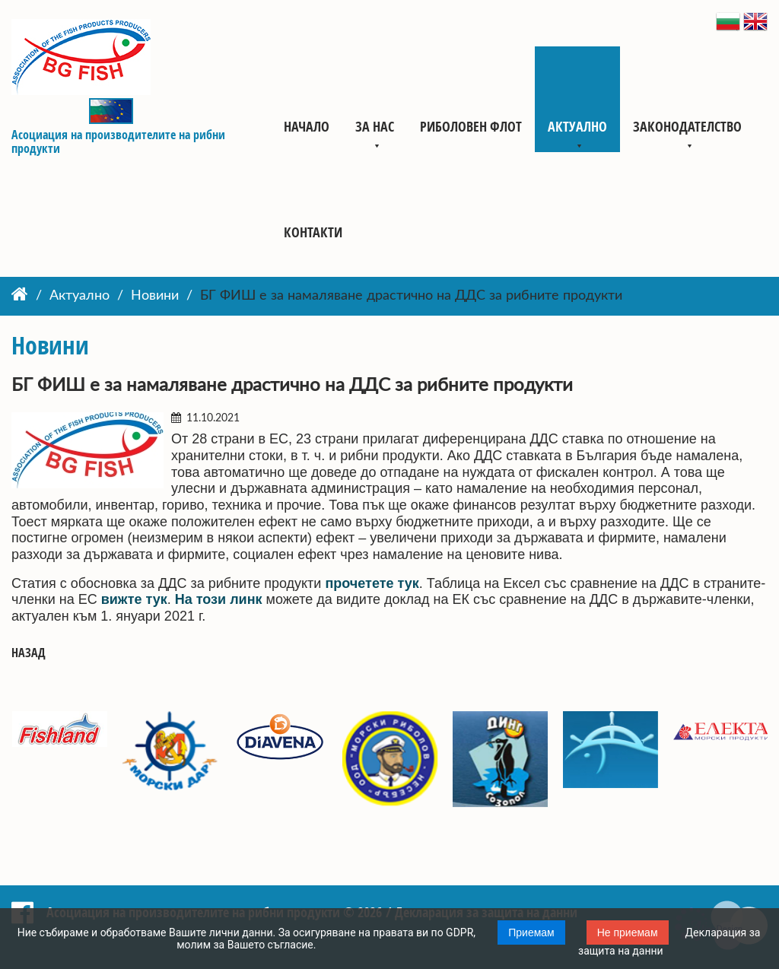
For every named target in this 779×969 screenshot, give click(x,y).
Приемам (531, 932)
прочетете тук (371, 583)
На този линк (218, 599)
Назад (28, 653)
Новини (155, 296)
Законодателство (687, 126)
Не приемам (627, 932)
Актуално (577, 126)
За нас (374, 126)
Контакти (313, 232)
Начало (306, 126)
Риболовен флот (471, 126)
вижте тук (134, 599)
